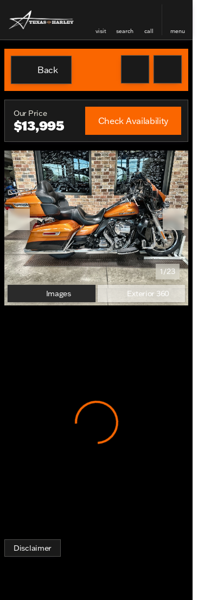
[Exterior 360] (142, 293)
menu (177, 31)
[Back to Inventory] (41, 70)
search (124, 31)
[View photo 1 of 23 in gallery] (96, 219)
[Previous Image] (19, 219)
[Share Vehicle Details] (168, 69)
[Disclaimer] (32, 548)
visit (100, 31)
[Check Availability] (133, 121)
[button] (101, 19)
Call (149, 31)
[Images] (51, 293)
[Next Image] (173, 219)
